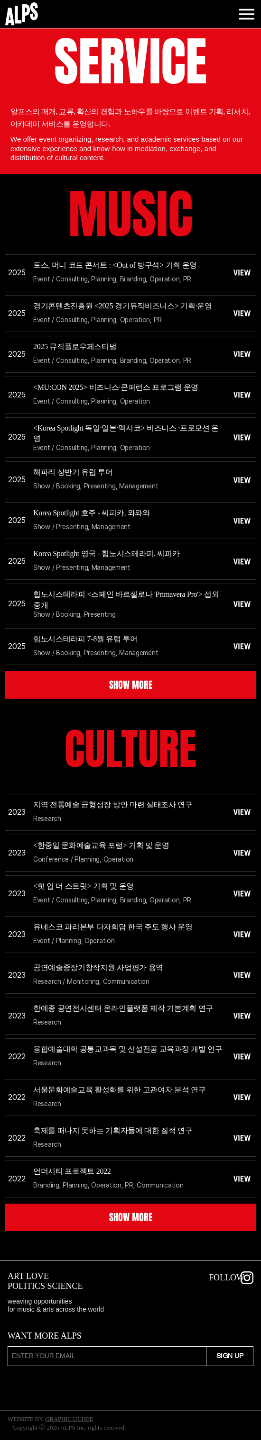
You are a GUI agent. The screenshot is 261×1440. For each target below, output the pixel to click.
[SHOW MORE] (130, 685)
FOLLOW (226, 1277)
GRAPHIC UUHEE (69, 1418)
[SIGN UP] (229, 1356)
